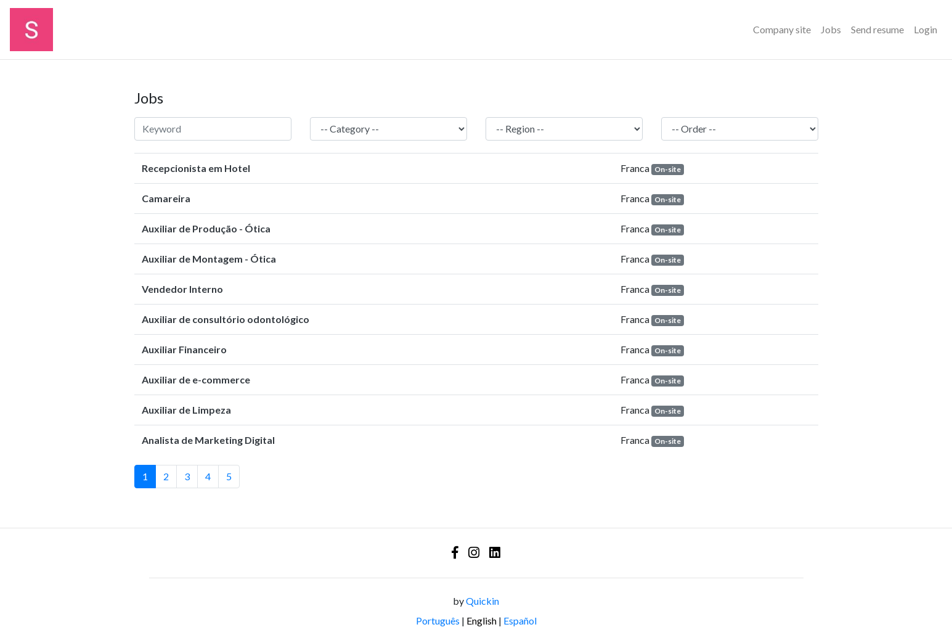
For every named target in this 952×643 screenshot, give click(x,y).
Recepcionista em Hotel (196, 168)
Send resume (877, 29)
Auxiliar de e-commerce (196, 379)
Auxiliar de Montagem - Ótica (209, 258)
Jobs (831, 29)
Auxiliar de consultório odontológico (225, 319)
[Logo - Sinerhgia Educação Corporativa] (31, 29)
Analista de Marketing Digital (208, 440)
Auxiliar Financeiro (184, 349)
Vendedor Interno (182, 289)
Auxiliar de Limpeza (186, 410)
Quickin (482, 601)
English (481, 620)
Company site (782, 29)
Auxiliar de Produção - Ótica (206, 228)
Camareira (166, 198)
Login (925, 29)
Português (438, 620)
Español (520, 620)
